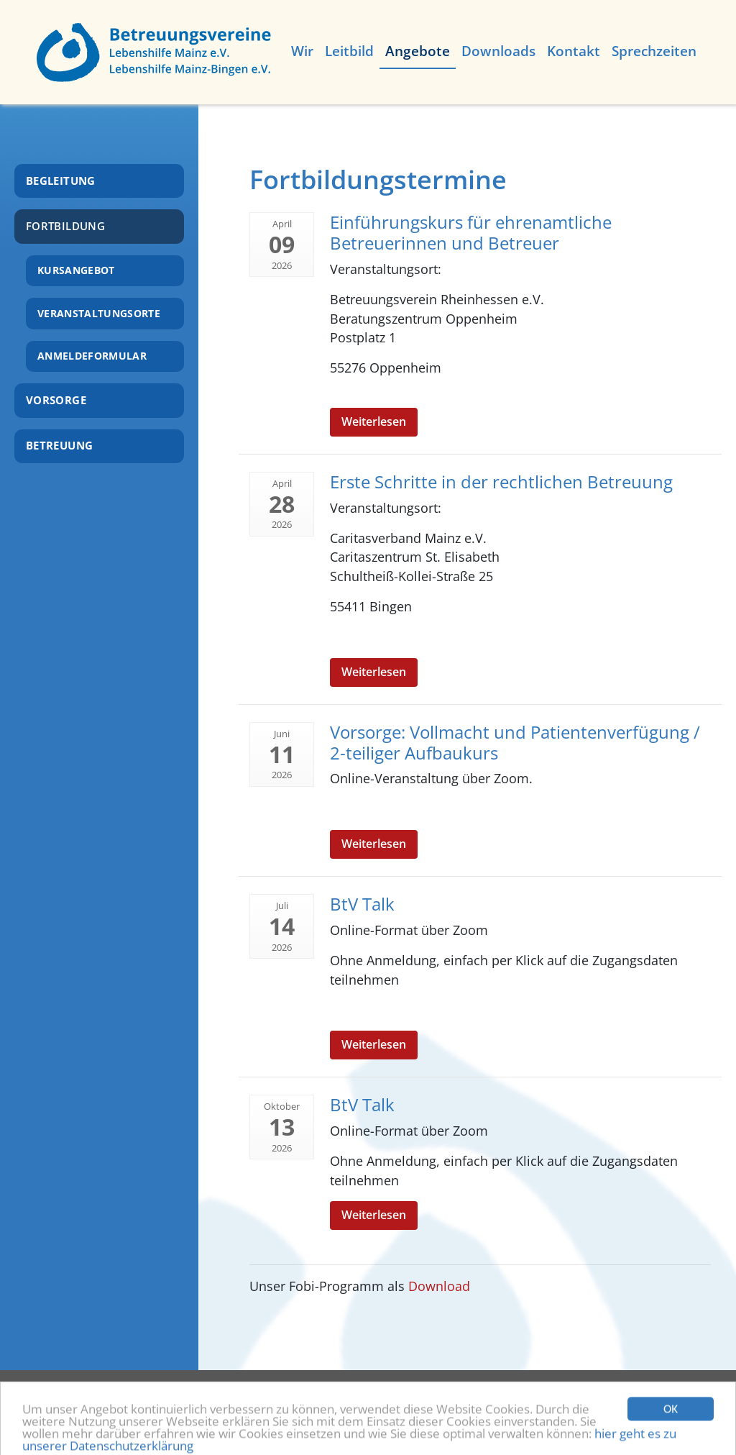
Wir (302, 50)
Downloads (498, 50)
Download (439, 1286)
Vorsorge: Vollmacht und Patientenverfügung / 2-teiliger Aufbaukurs (515, 742)
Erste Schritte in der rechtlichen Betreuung (501, 481)
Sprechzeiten (654, 50)
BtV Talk (362, 904)
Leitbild (349, 50)
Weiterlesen (373, 421)
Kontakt (573, 50)
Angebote (417, 50)
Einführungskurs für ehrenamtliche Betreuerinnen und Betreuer (471, 232)
